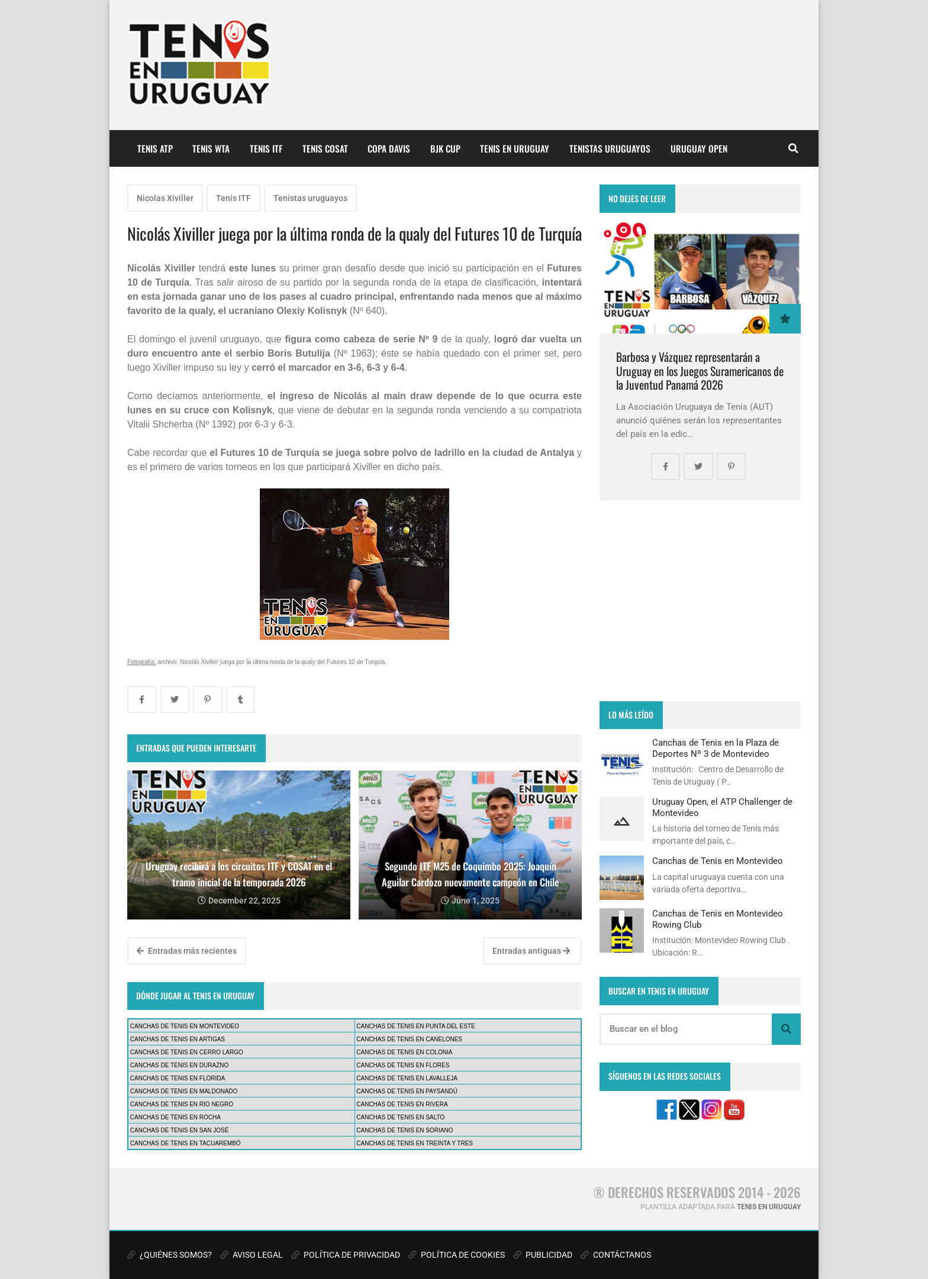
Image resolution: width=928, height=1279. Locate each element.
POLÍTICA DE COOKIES (456, 1254)
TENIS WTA (211, 148)
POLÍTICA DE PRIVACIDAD (345, 1254)
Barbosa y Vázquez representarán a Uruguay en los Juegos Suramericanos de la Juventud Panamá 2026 (700, 370)
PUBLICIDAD (542, 1254)
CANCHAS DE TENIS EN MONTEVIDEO (184, 1026)
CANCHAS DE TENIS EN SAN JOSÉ (179, 1130)
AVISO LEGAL (251, 1254)
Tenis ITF (233, 198)
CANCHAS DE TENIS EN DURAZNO (179, 1065)
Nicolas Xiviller (165, 198)
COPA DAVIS (389, 148)
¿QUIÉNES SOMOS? (169, 1254)
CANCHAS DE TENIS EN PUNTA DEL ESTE (415, 1026)
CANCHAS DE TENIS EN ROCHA (175, 1117)
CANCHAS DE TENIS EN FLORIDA (177, 1078)
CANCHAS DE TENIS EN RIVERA (401, 1104)
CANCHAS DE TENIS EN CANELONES (409, 1039)
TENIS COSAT (325, 148)
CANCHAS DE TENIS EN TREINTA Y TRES (414, 1143)
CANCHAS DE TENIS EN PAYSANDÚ (406, 1091)
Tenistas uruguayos (310, 198)
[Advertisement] (700, 601)
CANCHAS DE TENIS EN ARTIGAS (177, 1039)
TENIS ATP (155, 148)
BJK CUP (445, 148)
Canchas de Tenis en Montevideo (717, 861)
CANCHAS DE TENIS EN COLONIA (404, 1052)
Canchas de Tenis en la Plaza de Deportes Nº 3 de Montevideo (715, 748)
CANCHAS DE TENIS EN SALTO (400, 1117)
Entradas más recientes (187, 951)
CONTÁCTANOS (616, 1254)
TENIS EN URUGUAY (514, 148)
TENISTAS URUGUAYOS (609, 148)
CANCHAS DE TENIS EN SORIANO (404, 1130)
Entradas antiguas (531, 951)
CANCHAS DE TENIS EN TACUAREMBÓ (185, 1143)
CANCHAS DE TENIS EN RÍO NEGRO (181, 1104)
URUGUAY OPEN (699, 148)
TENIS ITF (266, 148)
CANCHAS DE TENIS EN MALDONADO (184, 1091)
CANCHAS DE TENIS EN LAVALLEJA (406, 1078)
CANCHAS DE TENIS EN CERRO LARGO (186, 1052)
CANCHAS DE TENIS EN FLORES (402, 1065)
